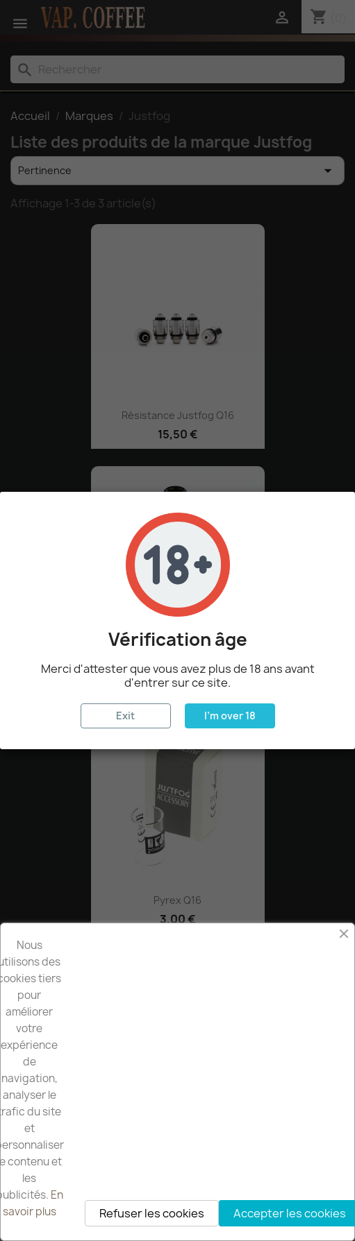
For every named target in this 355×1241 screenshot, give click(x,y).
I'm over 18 (230, 715)
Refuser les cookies (151, 1213)
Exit (125, 715)
